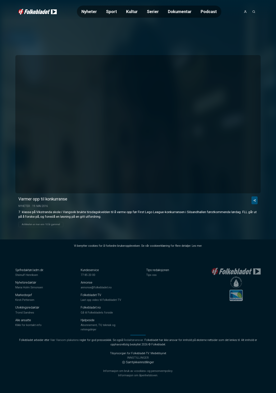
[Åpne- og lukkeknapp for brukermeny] (245, 12)
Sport (111, 11)
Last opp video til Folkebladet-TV (101, 300)
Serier (153, 11)
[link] (37, 12)
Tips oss (151, 275)
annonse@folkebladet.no (96, 287)
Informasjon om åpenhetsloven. (138, 375)
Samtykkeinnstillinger (138, 362)
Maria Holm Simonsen (29, 287)
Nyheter (89, 11)
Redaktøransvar (133, 340)
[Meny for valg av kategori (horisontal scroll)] (149, 12)
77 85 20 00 (88, 275)
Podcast (209, 11)
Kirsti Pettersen (24, 300)
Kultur (132, 11)
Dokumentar (179, 11)
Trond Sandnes (24, 312)
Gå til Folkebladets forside (97, 312)
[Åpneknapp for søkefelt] (254, 12)
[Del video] (254, 200)
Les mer (197, 245)
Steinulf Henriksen (26, 275)
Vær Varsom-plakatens (64, 340)
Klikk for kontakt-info (28, 325)
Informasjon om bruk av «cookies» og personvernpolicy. (138, 371)
